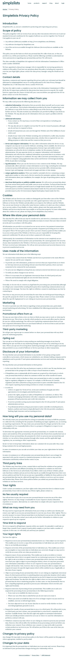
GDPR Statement (46, 655)
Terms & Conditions (23, 655)
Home (5, 9)
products (36, 3)
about (57, 3)
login (62, 3)
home (29, 3)
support (44, 3)
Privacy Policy (35, 655)
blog (51, 3)
